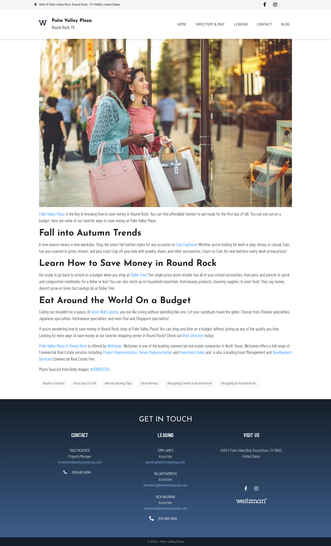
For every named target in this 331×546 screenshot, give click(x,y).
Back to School (53, 383)
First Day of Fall (85, 383)
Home (181, 24)
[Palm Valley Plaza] (42, 23)
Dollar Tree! (139, 274)
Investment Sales (193, 352)
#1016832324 (100, 369)
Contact (264, 24)
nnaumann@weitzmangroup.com (165, 508)
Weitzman (114, 345)
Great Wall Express (104, 311)
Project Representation (120, 352)
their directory (193, 335)
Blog (285, 24)
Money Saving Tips (118, 383)
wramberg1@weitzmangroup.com (165, 485)
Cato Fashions (186, 244)
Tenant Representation (155, 352)
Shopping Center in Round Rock (189, 383)
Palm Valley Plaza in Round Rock (63, 345)
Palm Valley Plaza (72, 20)
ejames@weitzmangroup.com (165, 462)
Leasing (241, 24)
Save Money (149, 383)
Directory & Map (210, 24)
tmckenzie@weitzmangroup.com (80, 462)
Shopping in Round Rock (238, 383)
